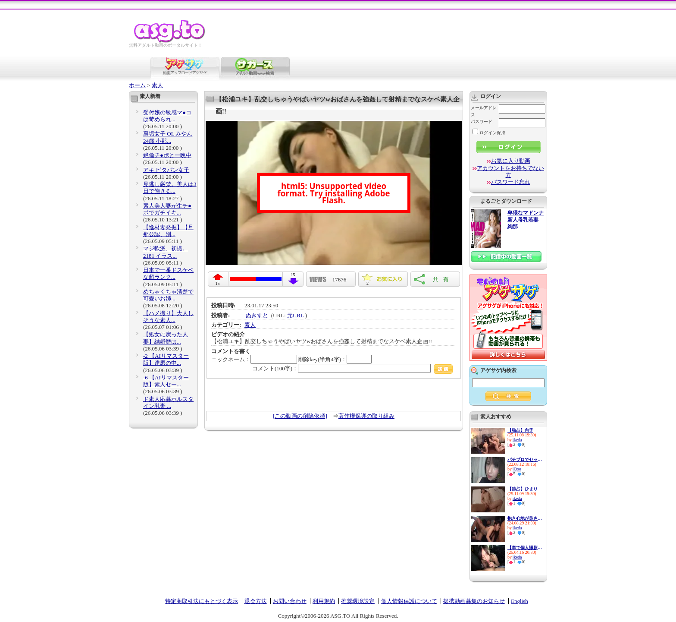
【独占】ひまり (522, 488)
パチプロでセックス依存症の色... (524, 459)
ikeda (517, 439)
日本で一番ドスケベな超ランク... (168, 273)
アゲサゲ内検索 (498, 370)
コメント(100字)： (352, 368)
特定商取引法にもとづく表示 (201, 601)
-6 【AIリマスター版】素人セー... (166, 381)
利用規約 (324, 601)
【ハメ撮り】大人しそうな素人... (168, 316)
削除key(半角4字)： (335, 359)
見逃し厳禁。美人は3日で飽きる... (170, 187)
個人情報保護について (409, 601)
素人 (157, 85)
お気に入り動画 (510, 161)
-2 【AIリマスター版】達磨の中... (166, 359)
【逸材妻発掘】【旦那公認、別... (168, 230)
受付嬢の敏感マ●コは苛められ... (167, 116)
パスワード (481, 121)
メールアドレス (484, 111)
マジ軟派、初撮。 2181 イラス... (165, 252)
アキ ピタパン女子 (166, 170)
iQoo (517, 469)
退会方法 (255, 601)
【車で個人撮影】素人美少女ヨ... (524, 547)
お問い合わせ (290, 601)
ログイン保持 (489, 132)
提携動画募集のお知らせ (474, 601)
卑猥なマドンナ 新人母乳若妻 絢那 (525, 220)
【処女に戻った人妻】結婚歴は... (165, 337)
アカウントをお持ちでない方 (510, 171)
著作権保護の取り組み (366, 416)
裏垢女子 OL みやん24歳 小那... (167, 137)
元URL (295, 315)
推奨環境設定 (358, 601)
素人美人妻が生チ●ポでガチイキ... (167, 209)
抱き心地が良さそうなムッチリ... (524, 518)
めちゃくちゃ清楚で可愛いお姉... (168, 295)
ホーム (137, 85)
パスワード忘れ (510, 182)
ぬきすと (257, 315)
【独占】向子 (520, 430)
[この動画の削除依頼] (300, 416)
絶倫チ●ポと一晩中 (167, 155)
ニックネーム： (254, 359)
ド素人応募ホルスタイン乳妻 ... (168, 402)
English (519, 601)
